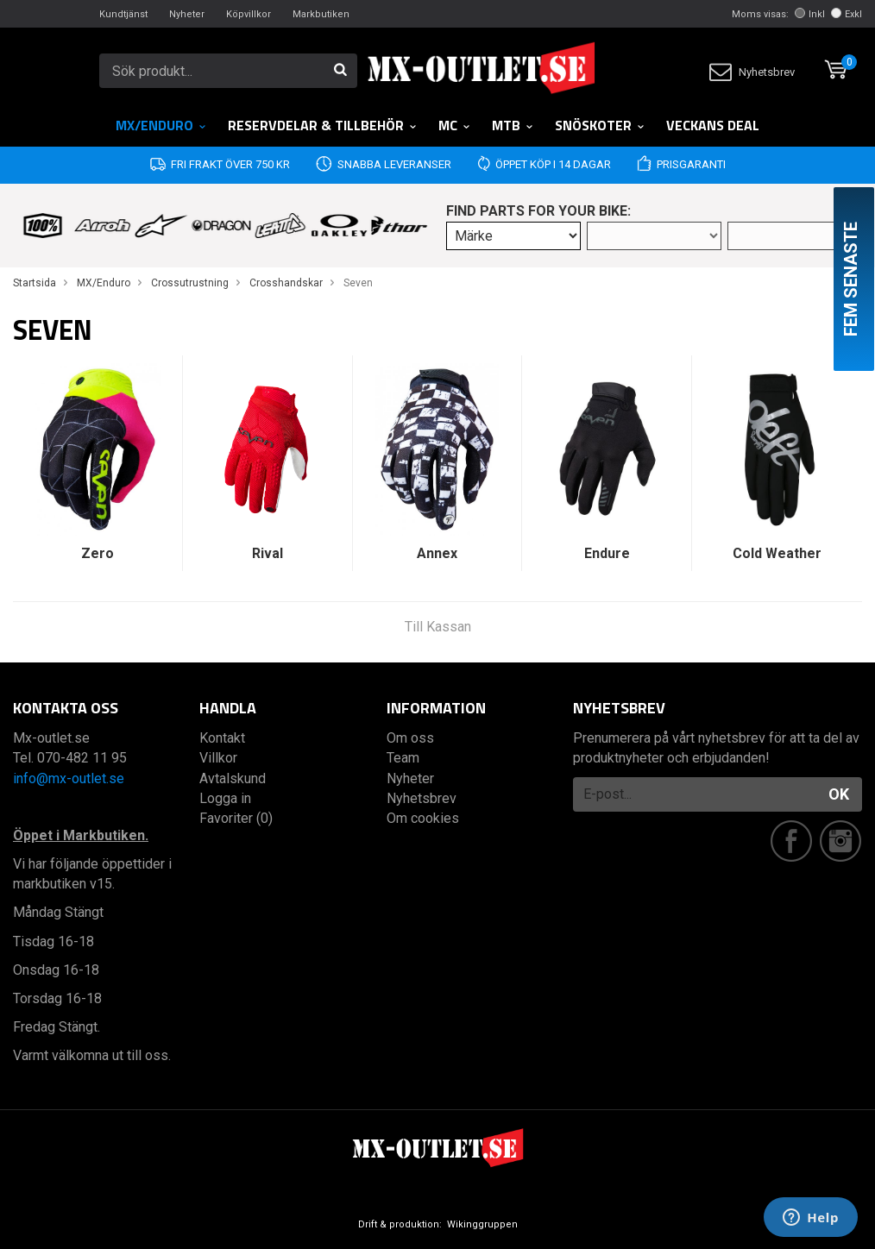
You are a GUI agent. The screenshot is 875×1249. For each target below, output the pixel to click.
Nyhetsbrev (752, 72)
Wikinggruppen (482, 1224)
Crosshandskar (286, 283)
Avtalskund (232, 778)
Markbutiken (321, 14)
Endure (607, 553)
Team (403, 758)
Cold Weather (777, 553)
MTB (513, 125)
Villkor (218, 758)
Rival (267, 553)
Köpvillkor (248, 14)
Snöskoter (600, 125)
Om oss (410, 738)
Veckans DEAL (712, 125)
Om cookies (423, 818)
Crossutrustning (190, 283)
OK (838, 794)
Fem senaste (850, 279)
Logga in (225, 798)
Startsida (34, 283)
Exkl (846, 14)
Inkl (810, 14)
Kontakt (222, 738)
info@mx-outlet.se (68, 778)
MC (454, 125)
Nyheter (187, 14)
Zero (97, 553)
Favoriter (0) (236, 818)
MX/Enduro (161, 125)
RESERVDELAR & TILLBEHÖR (323, 125)
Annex (437, 553)
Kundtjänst (123, 14)
